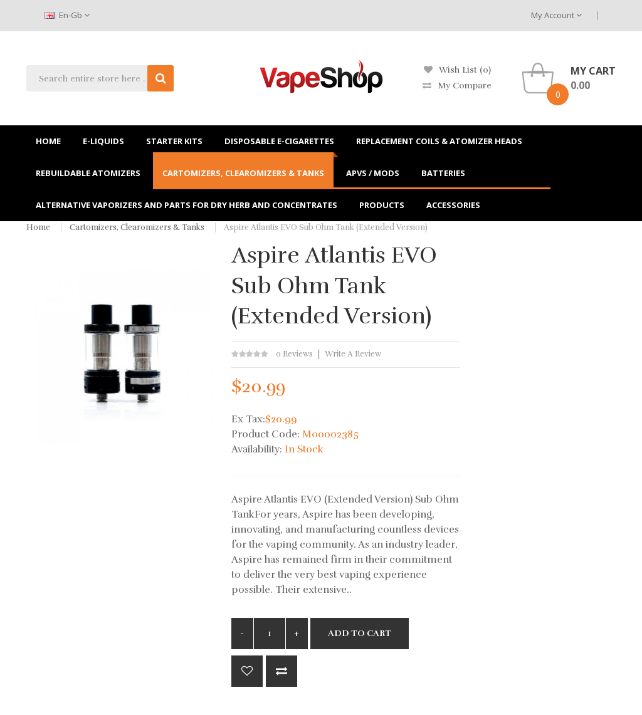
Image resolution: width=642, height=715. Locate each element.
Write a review (353, 354)
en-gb (67, 15)
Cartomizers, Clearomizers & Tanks (137, 227)
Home (38, 227)
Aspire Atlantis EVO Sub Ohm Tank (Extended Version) (326, 227)
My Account (556, 15)
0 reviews (294, 354)
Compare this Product (281, 671)
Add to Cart (359, 633)
